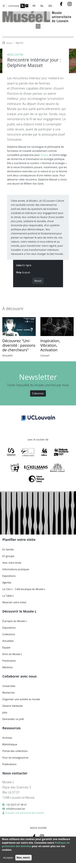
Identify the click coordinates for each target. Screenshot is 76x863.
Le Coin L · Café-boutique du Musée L (23, 589)
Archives (7, 738)
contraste (13, 6)
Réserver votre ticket (14, 602)
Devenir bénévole (12, 706)
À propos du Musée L (14, 621)
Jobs (4, 712)
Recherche (8, 692)
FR (34, 6)
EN (50, 6)
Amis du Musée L (12, 654)
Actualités (8, 641)
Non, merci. (23, 857)
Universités (8, 686)
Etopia (44, 155)
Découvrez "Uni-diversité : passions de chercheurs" (18, 345)
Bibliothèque (9, 744)
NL (42, 6)
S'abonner (38, 393)
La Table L (8, 595)
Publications (9, 764)
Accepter (8, 857)
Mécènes (7, 667)
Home (9, 43)
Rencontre (15, 54)
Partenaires (9, 660)
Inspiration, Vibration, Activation (50, 345)
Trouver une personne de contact (24, 813)
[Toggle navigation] (38, 26)
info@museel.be (15, 808)
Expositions (9, 576)
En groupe (8, 556)
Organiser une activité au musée (21, 699)
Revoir (38, 281)
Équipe (6, 647)
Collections (8, 634)
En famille (8, 549)
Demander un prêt (13, 719)
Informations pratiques (15, 569)
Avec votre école (11, 562)
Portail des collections (15, 751)
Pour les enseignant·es (15, 757)
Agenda (19, 42)
